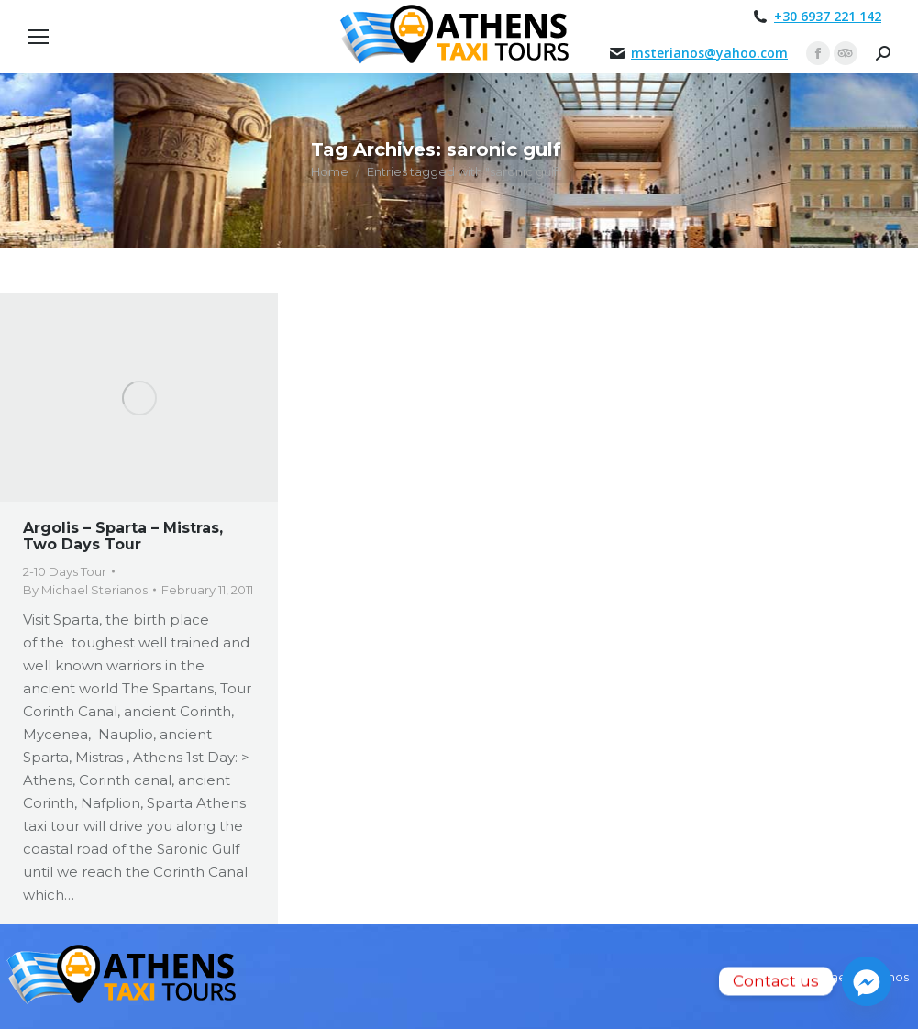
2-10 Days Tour (64, 571)
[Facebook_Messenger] (866, 981)
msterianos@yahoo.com (709, 53)
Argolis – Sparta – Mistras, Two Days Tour (123, 536)
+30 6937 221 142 (827, 16)
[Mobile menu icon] (39, 37)
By (85, 589)
